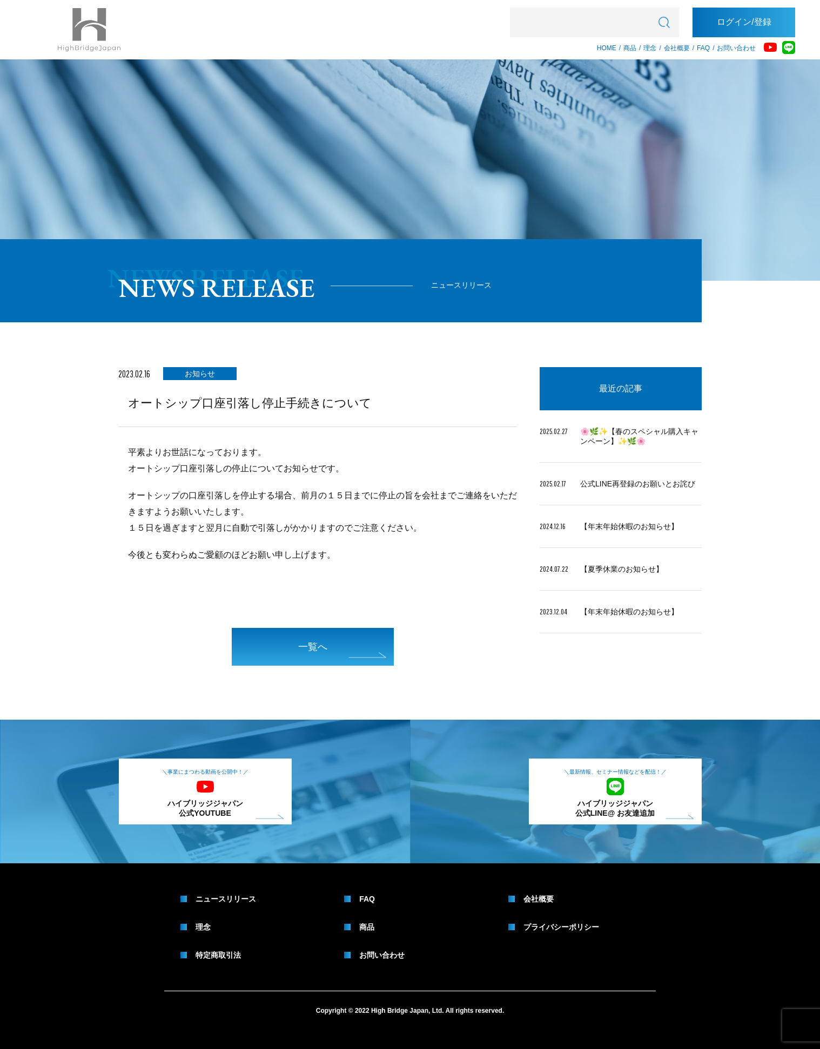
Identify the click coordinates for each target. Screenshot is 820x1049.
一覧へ (342, 649)
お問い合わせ (736, 48)
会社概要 (677, 48)
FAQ (703, 48)
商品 (629, 48)
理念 (649, 48)
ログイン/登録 (744, 21)
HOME (606, 48)
